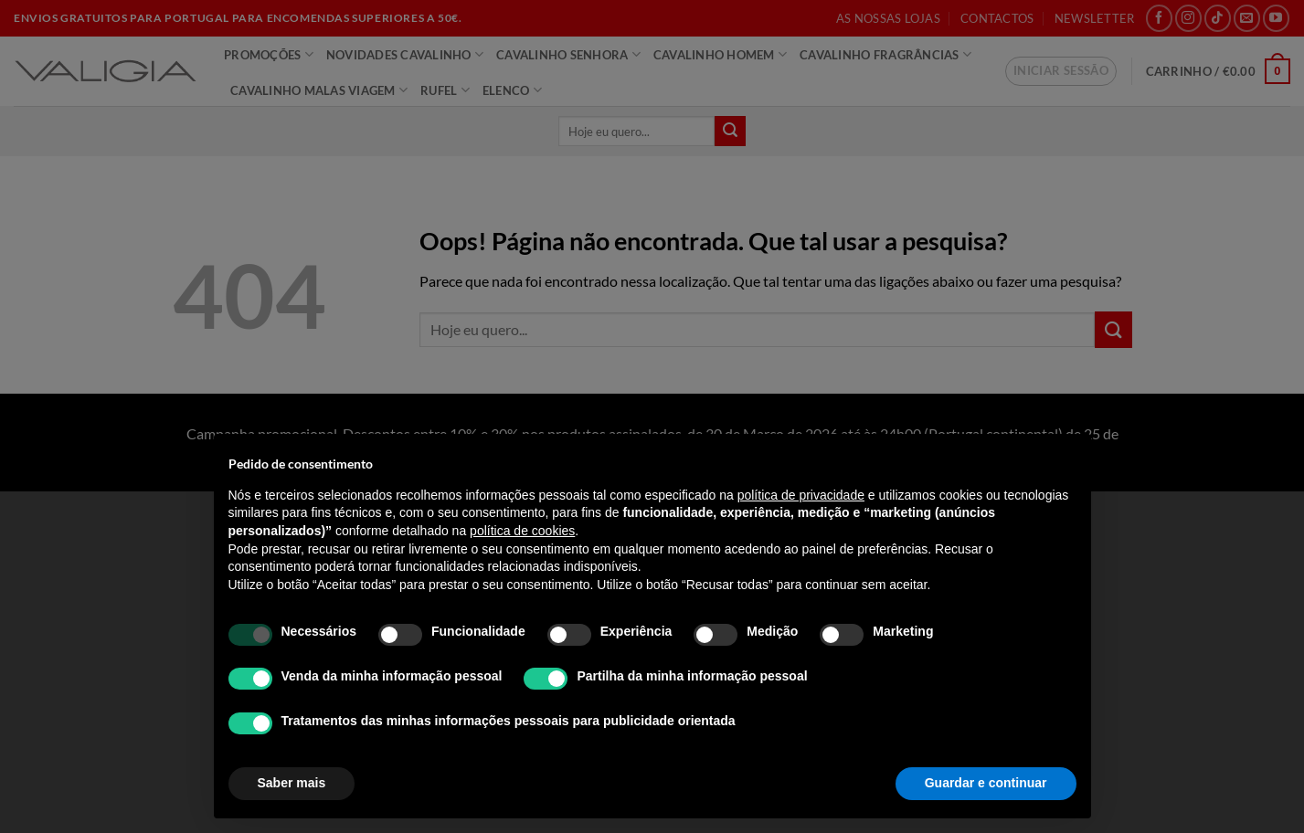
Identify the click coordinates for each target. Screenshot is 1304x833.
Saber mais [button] (292, 782)
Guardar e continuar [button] (986, 782)
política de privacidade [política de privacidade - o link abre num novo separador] (800, 495)
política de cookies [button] (522, 530)
